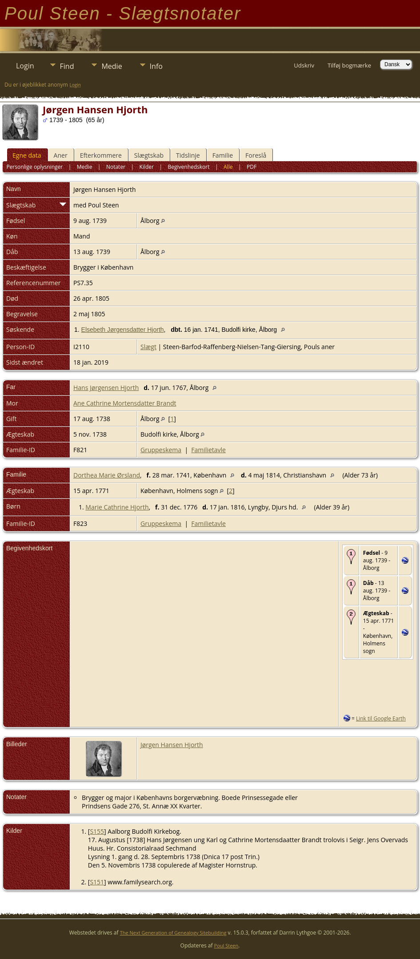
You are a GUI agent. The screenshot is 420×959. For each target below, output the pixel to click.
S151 (97, 882)
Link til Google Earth (381, 718)
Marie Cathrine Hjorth (116, 507)
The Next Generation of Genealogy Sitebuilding (173, 932)
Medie (111, 66)
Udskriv (304, 65)
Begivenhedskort (189, 167)
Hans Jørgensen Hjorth (106, 387)
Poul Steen (226, 945)
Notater (115, 167)
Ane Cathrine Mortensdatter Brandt (124, 403)
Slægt (148, 346)
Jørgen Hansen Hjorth (171, 744)
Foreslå (255, 155)
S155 (97, 831)
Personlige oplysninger (34, 167)
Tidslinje (188, 155)
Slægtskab (149, 155)
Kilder (147, 167)
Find (67, 66)
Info (156, 66)
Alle (228, 167)
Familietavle (208, 450)
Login (25, 66)
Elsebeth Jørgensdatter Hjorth (122, 329)
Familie (222, 155)
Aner (61, 155)
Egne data (26, 155)
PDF (251, 167)
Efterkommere (101, 155)
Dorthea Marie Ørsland (106, 475)
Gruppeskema (160, 450)
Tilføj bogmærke (349, 65)
